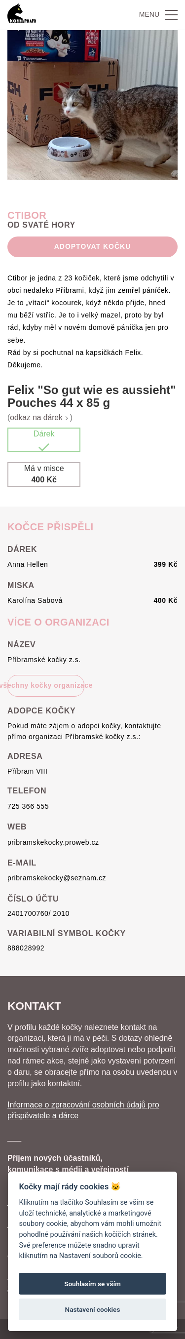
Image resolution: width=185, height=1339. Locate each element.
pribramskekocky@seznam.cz (56, 878)
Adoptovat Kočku (92, 246)
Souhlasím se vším (92, 1284)
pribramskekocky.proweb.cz (53, 842)
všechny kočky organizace (45, 685)
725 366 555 (28, 806)
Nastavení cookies (92, 1309)
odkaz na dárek (40, 417)
